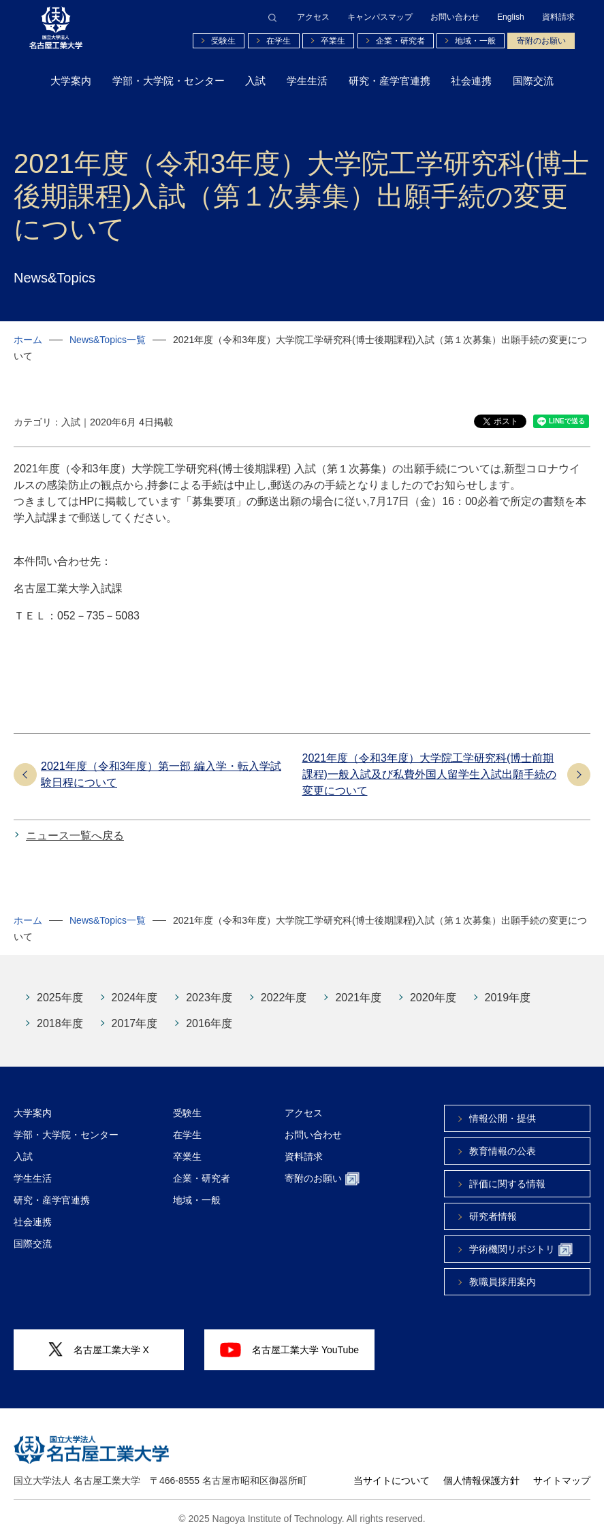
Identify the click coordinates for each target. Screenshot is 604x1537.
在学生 (278, 41)
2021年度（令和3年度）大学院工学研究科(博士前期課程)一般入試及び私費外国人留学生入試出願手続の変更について (429, 774)
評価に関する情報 (507, 1183)
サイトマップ (561, 1480)
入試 (255, 80)
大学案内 (70, 80)
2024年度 (135, 997)
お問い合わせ (454, 17)
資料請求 (558, 17)
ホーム (28, 339)
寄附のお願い (541, 41)
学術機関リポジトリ (521, 1250)
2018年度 (60, 1023)
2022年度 (284, 997)
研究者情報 (493, 1216)
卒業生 (333, 41)
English (510, 17)
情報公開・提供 (502, 1118)
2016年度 (209, 1023)
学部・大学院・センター (168, 80)
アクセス (313, 17)
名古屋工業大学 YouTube (289, 1349)
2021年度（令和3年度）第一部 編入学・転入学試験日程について (161, 774)
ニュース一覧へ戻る (75, 835)
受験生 (223, 41)
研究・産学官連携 (389, 80)
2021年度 (358, 997)
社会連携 (471, 80)
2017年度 (135, 1023)
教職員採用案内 (502, 1281)
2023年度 (209, 997)
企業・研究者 (400, 41)
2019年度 (508, 997)
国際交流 (533, 80)
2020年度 (433, 997)
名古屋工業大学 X (98, 1349)
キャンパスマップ (380, 17)
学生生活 (307, 80)
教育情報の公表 (502, 1151)
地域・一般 (475, 41)
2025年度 (60, 997)
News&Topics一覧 (107, 339)
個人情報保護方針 (481, 1480)
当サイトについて (391, 1480)
